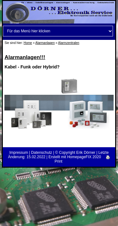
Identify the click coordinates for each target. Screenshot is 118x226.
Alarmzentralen (68, 43)
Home (28, 43)
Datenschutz (41, 152)
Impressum (18, 152)
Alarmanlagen (45, 43)
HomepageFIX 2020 (84, 157)
